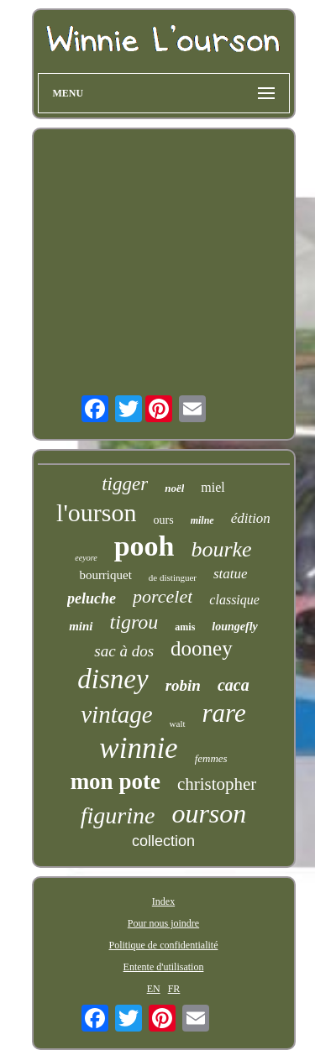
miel (212, 487)
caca (233, 685)
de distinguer (173, 577)
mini (80, 626)
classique (234, 600)
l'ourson (96, 512)
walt (178, 723)
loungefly (234, 626)
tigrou (134, 622)
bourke (221, 549)
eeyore (86, 557)
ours (164, 520)
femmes (211, 758)
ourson (208, 813)
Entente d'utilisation (163, 967)
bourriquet (105, 575)
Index (163, 901)
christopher (216, 784)
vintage (116, 714)
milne (202, 520)
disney (112, 679)
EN (153, 989)
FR (174, 989)
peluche (91, 598)
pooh (144, 546)
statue (230, 574)
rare (224, 713)
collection (163, 841)
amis (185, 627)
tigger (125, 483)
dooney (202, 648)
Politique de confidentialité (163, 945)
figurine (118, 815)
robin (183, 685)
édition (250, 518)
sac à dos (124, 651)
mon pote (115, 781)
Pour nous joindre (163, 923)
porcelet (162, 596)
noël (174, 488)
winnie (138, 748)
